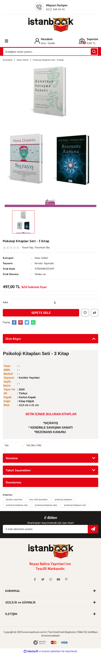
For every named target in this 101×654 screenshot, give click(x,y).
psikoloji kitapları (63, 499)
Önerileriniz (13, 482)
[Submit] (93, 529)
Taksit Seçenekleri (18, 470)
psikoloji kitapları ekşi (46, 505)
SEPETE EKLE (41, 312)
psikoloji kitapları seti (75, 505)
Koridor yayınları (14, 499)
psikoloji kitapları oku (17, 505)
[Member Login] (45, 41)
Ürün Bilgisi (13, 339)
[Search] (50, 51)
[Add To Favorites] (85, 312)
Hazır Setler (41, 258)
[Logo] (50, 24)
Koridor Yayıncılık (44, 263)
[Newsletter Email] (50, 529)
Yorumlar (12, 458)
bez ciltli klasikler (38, 499)
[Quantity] (55, 302)
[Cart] (88, 41)
